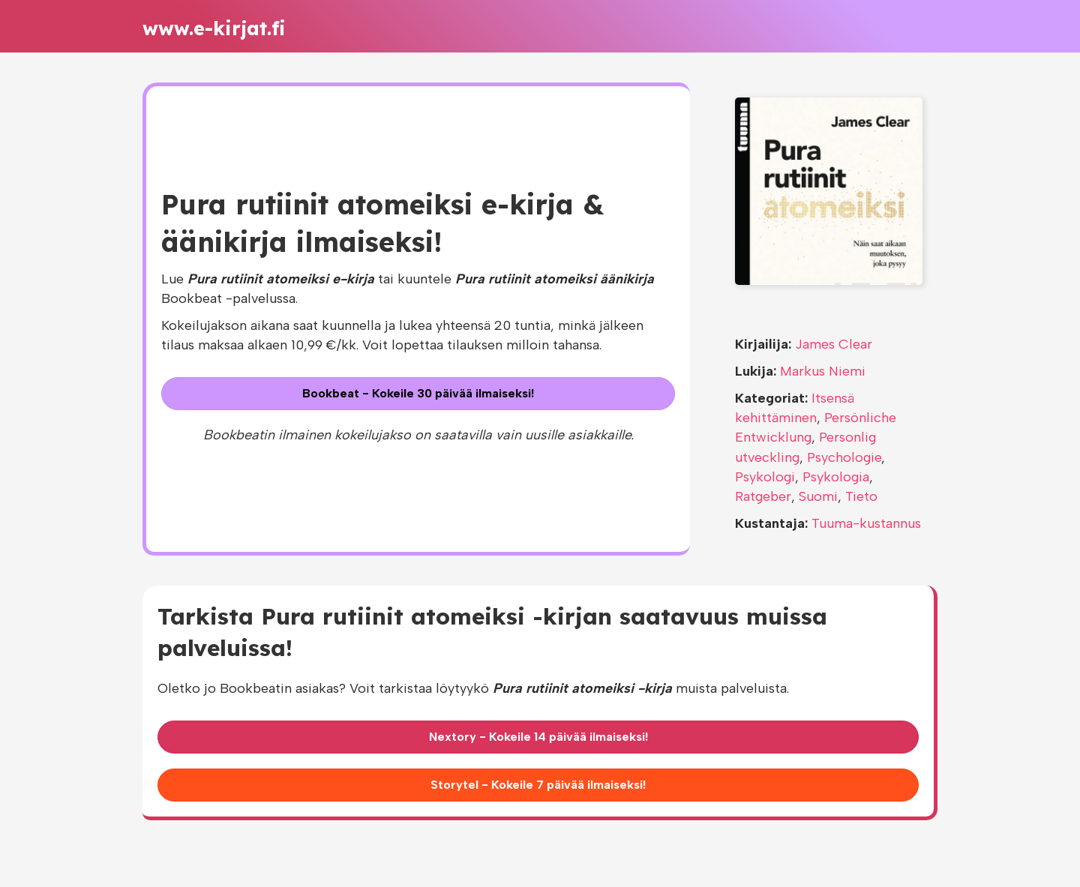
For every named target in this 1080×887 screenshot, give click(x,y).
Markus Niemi (823, 371)
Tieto (861, 496)
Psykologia (835, 477)
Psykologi (765, 477)
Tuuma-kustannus (866, 523)
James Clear (833, 344)
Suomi (818, 496)
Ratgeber (763, 496)
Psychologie (844, 457)
